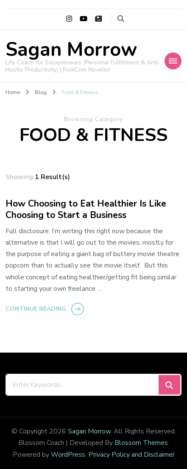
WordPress (68, 454)
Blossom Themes (141, 442)
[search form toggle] (120, 18)
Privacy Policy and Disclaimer (132, 454)
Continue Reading (36, 309)
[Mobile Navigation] (173, 60)
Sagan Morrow (71, 50)
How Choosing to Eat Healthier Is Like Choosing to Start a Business (86, 209)
